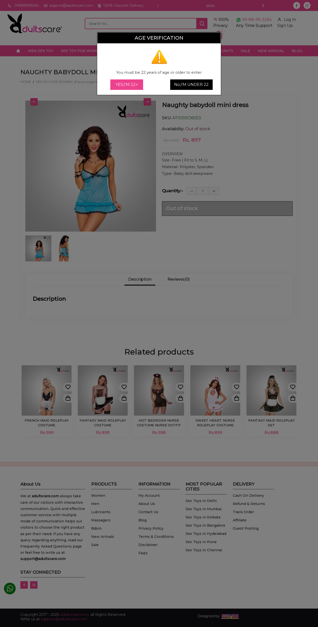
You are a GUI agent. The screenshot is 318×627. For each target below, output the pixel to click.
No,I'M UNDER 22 (191, 84)
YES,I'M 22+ (127, 84)
